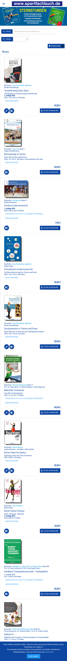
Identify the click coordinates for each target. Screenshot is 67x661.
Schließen (33, 656)
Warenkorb (56, 46)
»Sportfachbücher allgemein (21, 85)
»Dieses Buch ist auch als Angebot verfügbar (24, 214)
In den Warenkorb (49, 111)
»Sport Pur (15, 149)
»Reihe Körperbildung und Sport (23, 629)
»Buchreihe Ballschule (19, 385)
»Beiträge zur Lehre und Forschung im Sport (27, 566)
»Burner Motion (17, 447)
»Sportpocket (16, 200)
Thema (6, 39)
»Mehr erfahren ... (12, 101)
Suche (6, 31)
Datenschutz (49, 652)
